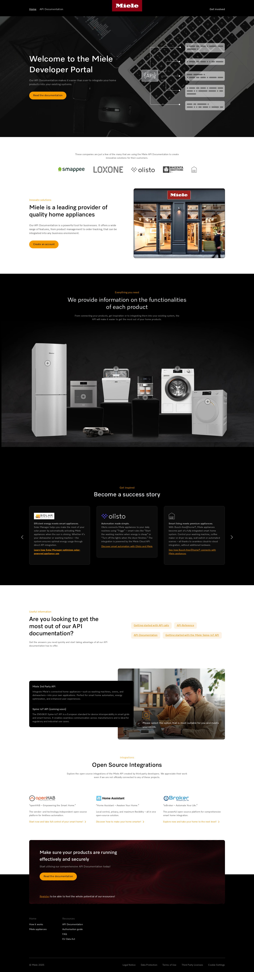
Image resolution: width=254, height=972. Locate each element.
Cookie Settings (216, 965)
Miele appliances (38, 929)
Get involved (217, 9)
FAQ (64, 934)
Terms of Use (169, 965)
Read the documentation (48, 95)
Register (44, 896)
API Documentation (51, 9)
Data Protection (149, 965)
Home (33, 9)
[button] (22, 537)
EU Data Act (68, 939)
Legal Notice (129, 965)
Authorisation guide (72, 929)
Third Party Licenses (192, 965)
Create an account (44, 244)
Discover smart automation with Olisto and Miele (127, 546)
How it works (36, 924)
